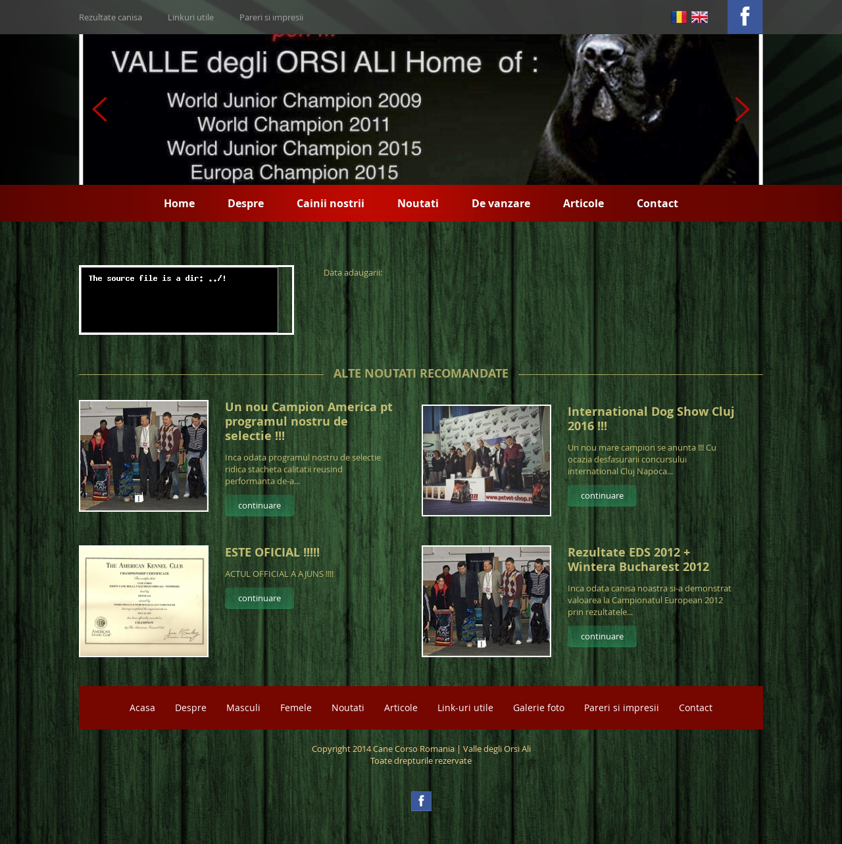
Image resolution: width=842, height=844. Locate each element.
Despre (246, 203)
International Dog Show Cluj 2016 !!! (651, 418)
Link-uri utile (465, 707)
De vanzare (501, 203)
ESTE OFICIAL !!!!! (272, 552)
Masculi (243, 707)
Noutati (418, 203)
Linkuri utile (191, 17)
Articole (583, 203)
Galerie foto (538, 707)
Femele (296, 707)
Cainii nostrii (330, 203)
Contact (657, 203)
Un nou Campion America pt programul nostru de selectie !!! (309, 421)
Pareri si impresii (271, 17)
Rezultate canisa (110, 17)
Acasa (142, 707)
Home (179, 203)
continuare (259, 505)
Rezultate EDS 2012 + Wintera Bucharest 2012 (638, 559)
